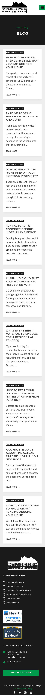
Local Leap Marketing (22, 688)
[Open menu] (42, 7)
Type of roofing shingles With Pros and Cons (22, 116)
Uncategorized (15, 53)
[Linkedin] (30, 692)
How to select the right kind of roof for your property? (22, 172)
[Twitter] (19, 692)
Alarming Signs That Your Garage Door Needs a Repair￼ (22, 281)
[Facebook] (14, 692)
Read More (13, 95)
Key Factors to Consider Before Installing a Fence (21, 229)
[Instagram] (25, 692)
